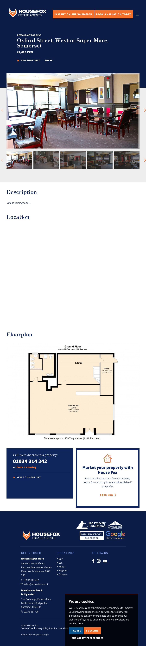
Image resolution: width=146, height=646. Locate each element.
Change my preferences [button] (87, 637)
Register (62, 570)
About (61, 566)
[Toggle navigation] (137, 14)
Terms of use (27, 628)
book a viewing (26, 467)
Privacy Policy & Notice (46, 628)
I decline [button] (92, 630)
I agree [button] (76, 630)
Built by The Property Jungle (35, 634)
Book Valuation (113, 14)
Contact (62, 574)
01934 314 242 (30, 461)
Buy (60, 558)
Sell (60, 562)
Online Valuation (73, 14)
